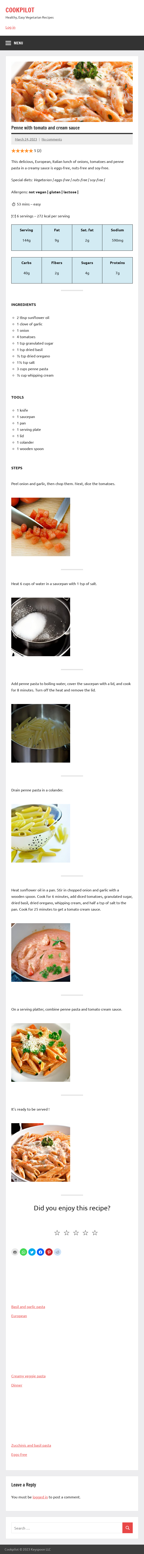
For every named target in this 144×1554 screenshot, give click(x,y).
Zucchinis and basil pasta (72, 1421)
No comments (52, 139)
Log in (10, 27)
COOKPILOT (20, 9)
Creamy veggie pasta (72, 1352)
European (19, 1315)
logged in (40, 1497)
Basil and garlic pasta (72, 1283)
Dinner (16, 1385)
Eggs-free (19, 1454)
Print (15, 1252)
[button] (23, 1252)
